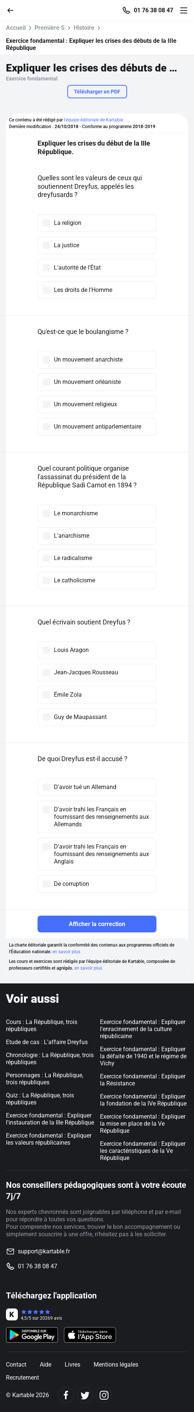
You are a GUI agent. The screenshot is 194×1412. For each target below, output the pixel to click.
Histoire (84, 27)
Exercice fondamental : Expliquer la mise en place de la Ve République (142, 1123)
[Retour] (13, 9)
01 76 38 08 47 (153, 10)
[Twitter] (85, 1395)
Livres (72, 1364)
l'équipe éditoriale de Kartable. (94, 120)
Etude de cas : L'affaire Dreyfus (47, 1042)
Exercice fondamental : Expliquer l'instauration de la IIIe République (50, 1119)
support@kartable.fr (44, 1251)
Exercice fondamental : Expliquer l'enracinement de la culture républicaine (142, 1029)
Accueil (16, 27)
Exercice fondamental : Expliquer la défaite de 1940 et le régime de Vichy (143, 1056)
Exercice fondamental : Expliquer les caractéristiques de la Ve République (142, 1150)
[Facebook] (66, 1395)
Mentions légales (116, 1364)
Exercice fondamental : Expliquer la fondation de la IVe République (143, 1100)
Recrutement (22, 1377)
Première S (50, 27)
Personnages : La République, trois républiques (44, 1079)
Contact (16, 1364)
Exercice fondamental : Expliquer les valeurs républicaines (48, 1139)
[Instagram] (104, 1395)
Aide (45, 1364)
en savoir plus (66, 951)
